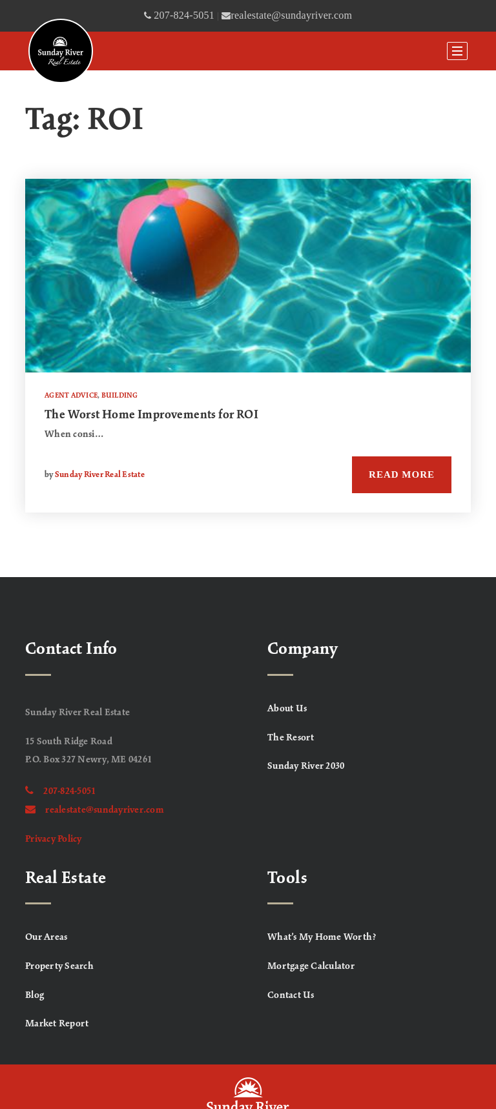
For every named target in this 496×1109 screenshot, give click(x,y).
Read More (402, 474)
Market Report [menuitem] (56, 1024)
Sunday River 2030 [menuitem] (305, 766)
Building (119, 396)
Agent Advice (71, 396)
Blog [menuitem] (34, 995)
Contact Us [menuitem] (291, 995)
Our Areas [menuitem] (46, 937)
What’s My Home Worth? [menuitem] (322, 937)
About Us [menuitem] (287, 709)
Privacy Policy (53, 839)
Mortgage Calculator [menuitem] (311, 966)
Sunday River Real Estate (100, 475)
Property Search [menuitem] (59, 966)
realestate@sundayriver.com (94, 810)
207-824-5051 (60, 791)
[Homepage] (60, 51)
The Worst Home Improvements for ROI (151, 415)
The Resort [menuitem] (291, 738)
